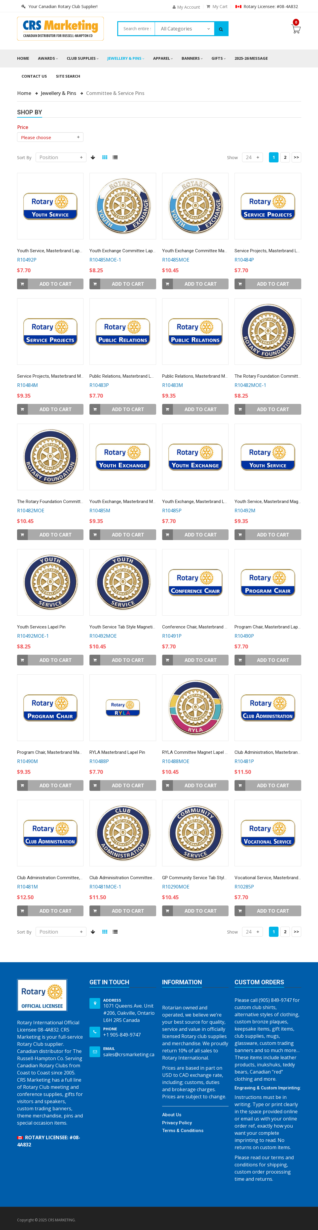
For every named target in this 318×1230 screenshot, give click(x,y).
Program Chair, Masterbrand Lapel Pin (271, 627)
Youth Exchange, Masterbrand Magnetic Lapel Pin (137, 501)
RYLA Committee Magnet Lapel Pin (196, 752)
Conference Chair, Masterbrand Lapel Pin (202, 627)
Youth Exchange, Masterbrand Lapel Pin (201, 501)
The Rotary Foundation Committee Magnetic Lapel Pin (70, 501)
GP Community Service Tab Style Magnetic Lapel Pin (213, 877)
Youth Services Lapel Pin (41, 627)
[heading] (22, 127)
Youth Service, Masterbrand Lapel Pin (53, 250)
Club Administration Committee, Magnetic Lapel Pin (67, 877)
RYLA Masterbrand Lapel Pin (117, 752)
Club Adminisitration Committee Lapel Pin (130, 877)
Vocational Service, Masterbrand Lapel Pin (276, 877)
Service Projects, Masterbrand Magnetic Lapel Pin (65, 376)
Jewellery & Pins (59, 93)
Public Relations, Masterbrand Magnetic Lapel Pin (210, 376)
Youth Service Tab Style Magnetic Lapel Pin (131, 627)
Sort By (24, 157)
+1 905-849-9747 (122, 1034)
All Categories (176, 28)
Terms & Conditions (182, 1130)
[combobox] (136, 28)
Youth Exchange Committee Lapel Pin (126, 250)
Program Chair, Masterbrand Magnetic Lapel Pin (63, 752)
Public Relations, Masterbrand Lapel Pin (127, 376)
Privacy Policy (177, 1123)
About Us (171, 1114)
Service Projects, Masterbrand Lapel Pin (273, 250)
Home (23, 58)
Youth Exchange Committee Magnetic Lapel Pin (208, 250)
